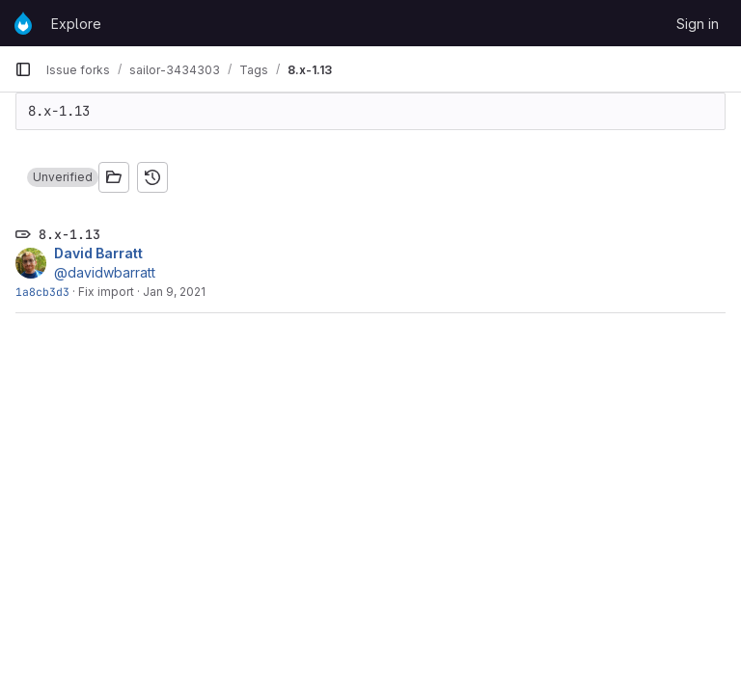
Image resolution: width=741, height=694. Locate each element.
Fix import (106, 291)
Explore (76, 23)
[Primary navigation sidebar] (23, 69)
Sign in (697, 23)
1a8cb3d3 (42, 291)
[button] (62, 177)
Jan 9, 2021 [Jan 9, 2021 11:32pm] (174, 291)
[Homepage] (23, 23)
